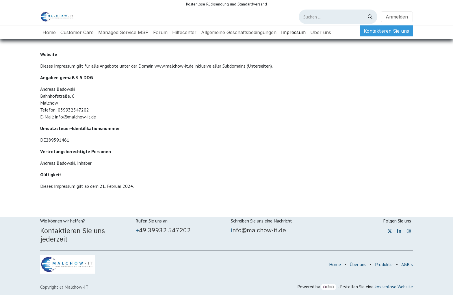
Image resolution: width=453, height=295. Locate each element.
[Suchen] (370, 17)
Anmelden (397, 17)
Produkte (384, 264)
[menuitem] (49, 32)
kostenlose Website (394, 287)
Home (335, 264)
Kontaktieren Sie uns (386, 31)
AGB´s (407, 264)
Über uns (358, 264)
